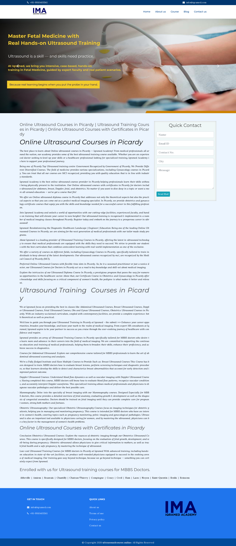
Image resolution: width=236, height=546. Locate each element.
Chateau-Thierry (78, 477)
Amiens (37, 477)
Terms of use (96, 513)
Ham (127, 477)
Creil (119, 477)
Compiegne (97, 477)
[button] (17, 66)
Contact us (200, 11)
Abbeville (25, 477)
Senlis (173, 477)
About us (160, 11)
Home (146, 11)
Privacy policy (96, 519)
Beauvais (49, 477)
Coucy (110, 477)
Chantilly (61, 477)
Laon (136, 477)
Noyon (145, 477)
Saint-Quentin (159, 477)
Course (175, 11)
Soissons (185, 477)
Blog (186, 11)
